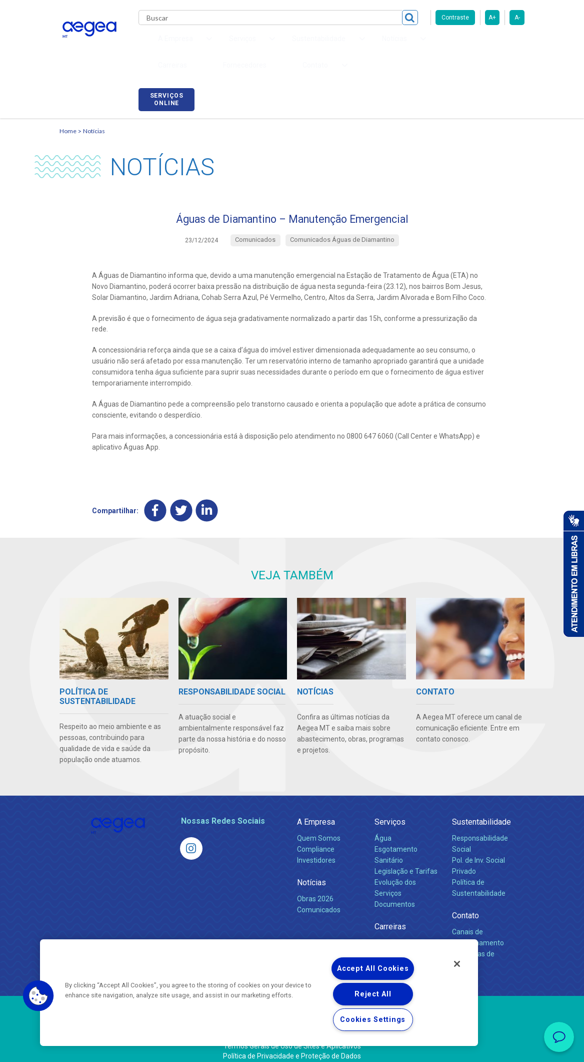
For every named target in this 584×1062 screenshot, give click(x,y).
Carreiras (371, 45)
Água (383, 829)
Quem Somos (318, 829)
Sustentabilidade (481, 813)
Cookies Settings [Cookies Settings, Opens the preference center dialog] (373, 1019)
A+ (492, 17)
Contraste (455, 17)
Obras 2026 (315, 890)
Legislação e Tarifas (406, 862)
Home (68, 118)
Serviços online (497, 46)
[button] (38, 996)
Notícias (94, 118)
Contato (465, 906)
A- (517, 17)
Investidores (316, 851)
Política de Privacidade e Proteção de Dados (292, 1047)
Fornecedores (424, 45)
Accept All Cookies (372, 968)
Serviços (390, 813)
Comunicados (318, 901)
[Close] (457, 964)
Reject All (372, 994)
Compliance (315, 840)
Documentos (394, 895)
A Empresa (316, 813)
